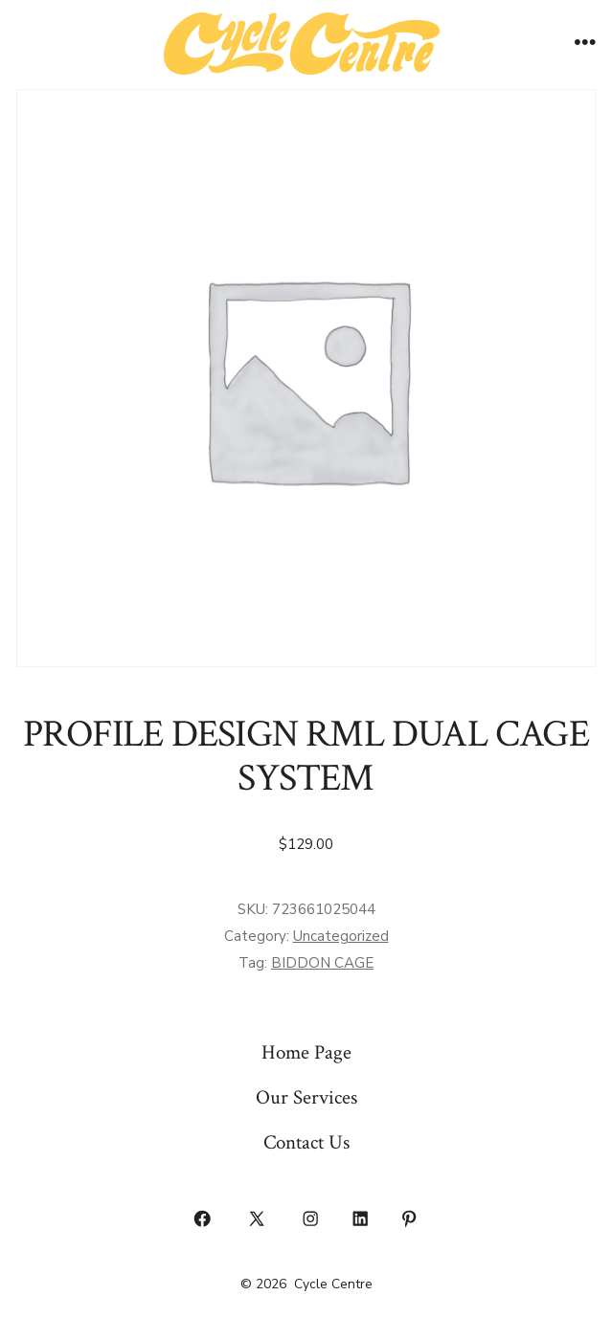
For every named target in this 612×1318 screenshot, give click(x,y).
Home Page (306, 1052)
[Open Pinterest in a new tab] (410, 1219)
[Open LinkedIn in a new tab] (360, 1219)
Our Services (306, 1097)
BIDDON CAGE (322, 962)
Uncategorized (341, 936)
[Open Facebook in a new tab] (203, 1219)
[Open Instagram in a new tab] (311, 1219)
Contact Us (306, 1142)
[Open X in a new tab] (256, 1219)
